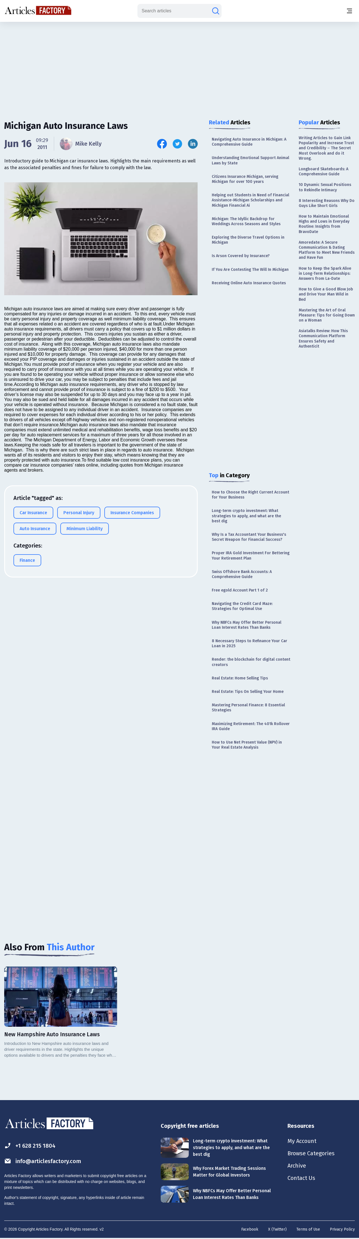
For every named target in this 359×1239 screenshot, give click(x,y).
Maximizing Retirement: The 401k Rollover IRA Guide (251, 726)
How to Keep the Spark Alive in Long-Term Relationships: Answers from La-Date (325, 273)
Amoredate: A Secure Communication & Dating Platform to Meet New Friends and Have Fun (327, 250)
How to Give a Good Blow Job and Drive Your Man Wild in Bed (326, 294)
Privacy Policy (342, 1229)
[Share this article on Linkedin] (193, 144)
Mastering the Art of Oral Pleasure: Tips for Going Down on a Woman (327, 315)
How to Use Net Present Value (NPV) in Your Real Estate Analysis (247, 745)
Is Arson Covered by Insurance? (241, 255)
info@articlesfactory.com (42, 1161)
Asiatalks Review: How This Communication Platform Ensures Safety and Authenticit (323, 339)
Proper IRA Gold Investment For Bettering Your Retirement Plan (250, 555)
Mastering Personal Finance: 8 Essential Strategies (248, 707)
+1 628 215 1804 (30, 1145)
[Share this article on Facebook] (162, 144)
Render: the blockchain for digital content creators (251, 662)
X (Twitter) (277, 1229)
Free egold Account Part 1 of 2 (240, 590)
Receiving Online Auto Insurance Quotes (249, 283)
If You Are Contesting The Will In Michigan (250, 269)
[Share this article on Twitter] (177, 144)
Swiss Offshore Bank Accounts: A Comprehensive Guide (242, 574)
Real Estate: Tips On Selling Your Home (248, 691)
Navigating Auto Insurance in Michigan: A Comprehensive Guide (249, 142)
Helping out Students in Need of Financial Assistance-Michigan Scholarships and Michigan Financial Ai (250, 200)
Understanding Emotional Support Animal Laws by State (250, 160)
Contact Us (301, 1178)
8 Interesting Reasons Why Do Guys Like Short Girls (327, 203)
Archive (296, 1165)
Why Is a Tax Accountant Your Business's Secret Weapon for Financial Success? (249, 537)
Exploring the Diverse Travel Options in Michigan (248, 240)
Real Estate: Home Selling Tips (240, 678)
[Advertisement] (179, 66)
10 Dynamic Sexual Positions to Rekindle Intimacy (325, 187)
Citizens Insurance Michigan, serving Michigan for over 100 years (245, 179)
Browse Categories (311, 1153)
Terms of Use (308, 1229)
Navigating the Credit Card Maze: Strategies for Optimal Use (242, 606)
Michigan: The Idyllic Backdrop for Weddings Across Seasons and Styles (246, 221)
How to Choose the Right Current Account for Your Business (250, 495)
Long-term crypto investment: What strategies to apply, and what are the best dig (246, 515)
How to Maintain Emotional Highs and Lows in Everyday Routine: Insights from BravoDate (324, 224)
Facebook (249, 1229)
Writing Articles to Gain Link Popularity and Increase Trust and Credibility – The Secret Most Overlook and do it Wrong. (326, 148)
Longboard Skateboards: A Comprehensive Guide (323, 171)
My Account (301, 1141)
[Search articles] (216, 10)
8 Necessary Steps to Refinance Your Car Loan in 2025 (249, 643)
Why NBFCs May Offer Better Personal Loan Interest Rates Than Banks (246, 625)
